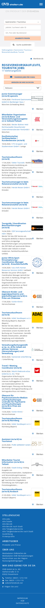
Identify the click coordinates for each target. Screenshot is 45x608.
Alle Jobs (6, 519)
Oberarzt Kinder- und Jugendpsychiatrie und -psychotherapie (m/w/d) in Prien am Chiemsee (14, 295)
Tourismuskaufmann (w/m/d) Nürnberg (12, 419)
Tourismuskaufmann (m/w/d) (12, 158)
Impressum (22, 598)
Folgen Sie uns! (11, 586)
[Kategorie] (20, 22)
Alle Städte (7, 521)
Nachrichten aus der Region (15, 558)
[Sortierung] (20, 88)
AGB (22, 601)
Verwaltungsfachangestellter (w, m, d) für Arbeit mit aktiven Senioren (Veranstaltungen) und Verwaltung (15, 349)
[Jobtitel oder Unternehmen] (22, 27)
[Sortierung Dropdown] (38, 88)
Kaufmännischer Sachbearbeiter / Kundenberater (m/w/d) (13, 138)
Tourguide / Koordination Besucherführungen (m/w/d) (14, 225)
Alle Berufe (7, 524)
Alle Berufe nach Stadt (12, 526)
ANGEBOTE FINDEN (22, 38)
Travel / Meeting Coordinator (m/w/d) (12, 366)
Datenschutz (22, 603)
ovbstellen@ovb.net (14, 583)
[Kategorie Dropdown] (38, 22)
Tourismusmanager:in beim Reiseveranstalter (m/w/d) (15, 183)
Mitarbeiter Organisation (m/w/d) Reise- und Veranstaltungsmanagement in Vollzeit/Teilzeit (14, 117)
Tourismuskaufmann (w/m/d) (12, 313)
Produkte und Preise (11, 545)
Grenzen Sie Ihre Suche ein (22, 82)
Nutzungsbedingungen (12, 561)
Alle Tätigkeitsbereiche (12, 529)
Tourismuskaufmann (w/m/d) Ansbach (12, 490)
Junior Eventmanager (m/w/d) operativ (12, 95)
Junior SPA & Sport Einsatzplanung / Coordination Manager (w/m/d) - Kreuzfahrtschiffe (15, 261)
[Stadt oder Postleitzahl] (22, 33)
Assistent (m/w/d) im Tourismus (12, 440)
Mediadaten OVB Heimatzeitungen (17, 556)
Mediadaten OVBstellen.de (14, 553)
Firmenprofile (8, 536)
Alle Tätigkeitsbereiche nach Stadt (17, 531)
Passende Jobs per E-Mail (22, 77)
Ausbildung (7, 534)
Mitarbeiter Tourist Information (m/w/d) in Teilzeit (13, 462)
